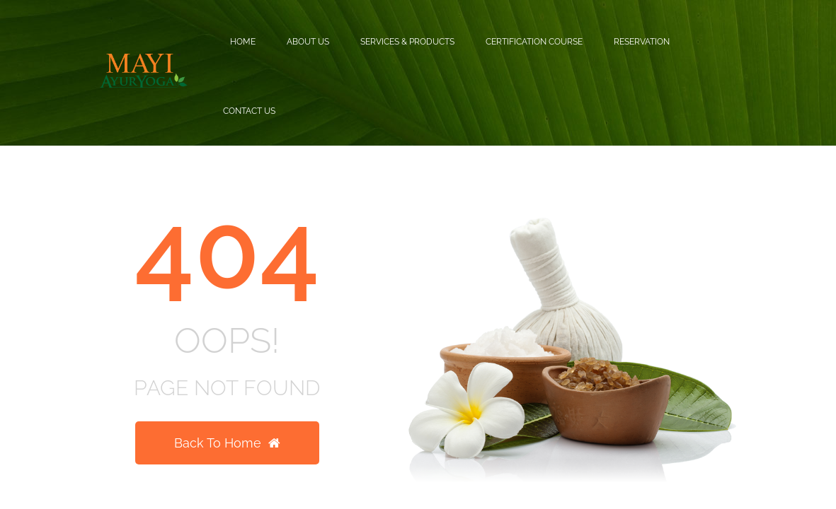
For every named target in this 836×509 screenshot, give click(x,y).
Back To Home (227, 442)
